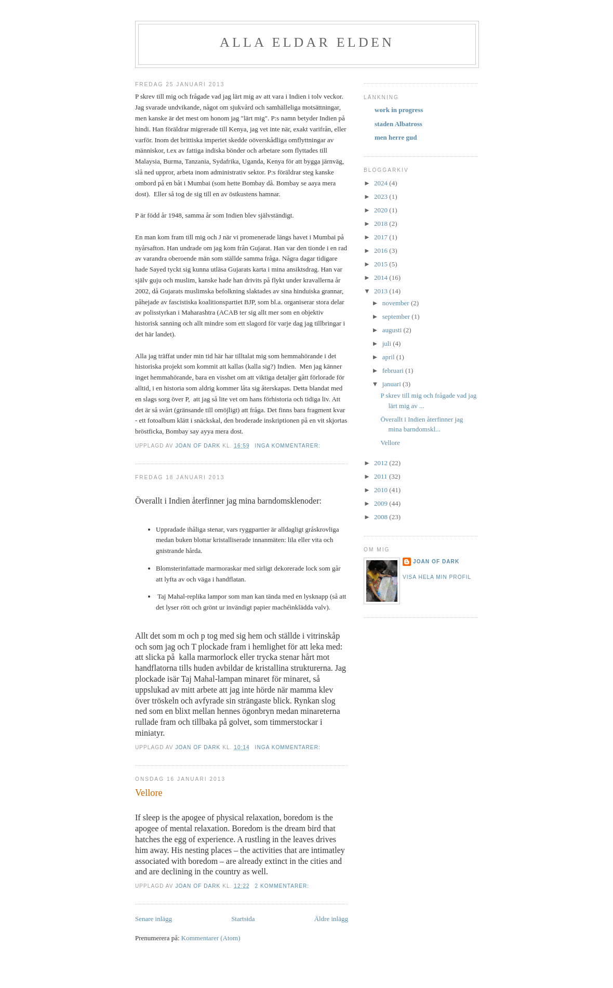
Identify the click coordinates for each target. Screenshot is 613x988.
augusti (393, 330)
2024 (381, 183)
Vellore (149, 793)
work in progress (399, 110)
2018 (381, 223)
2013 (381, 291)
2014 (381, 277)
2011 (381, 476)
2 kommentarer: (283, 886)
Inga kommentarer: (289, 446)
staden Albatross (398, 124)
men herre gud (396, 137)
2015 (381, 264)
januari (392, 384)
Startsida (243, 919)
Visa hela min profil (437, 577)
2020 (381, 210)
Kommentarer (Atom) (211, 938)
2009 (381, 503)
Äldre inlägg (331, 919)
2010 (381, 490)
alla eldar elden (307, 42)
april (389, 357)
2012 (381, 463)
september (397, 316)
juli (387, 343)
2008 (381, 517)
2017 (381, 237)
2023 (381, 196)
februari (393, 370)
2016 (381, 250)
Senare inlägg (153, 919)
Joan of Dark (436, 561)
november (396, 303)
